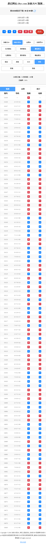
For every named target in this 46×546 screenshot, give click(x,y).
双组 (33, 68)
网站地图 (23, 542)
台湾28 (28, 42)
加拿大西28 (17, 42)
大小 (28, 62)
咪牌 (40, 31)
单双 (39, 62)
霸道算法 (38, 49)
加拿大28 (6, 42)
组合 (6, 62)
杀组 (17, 62)
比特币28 (40, 42)
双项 (11, 68)
